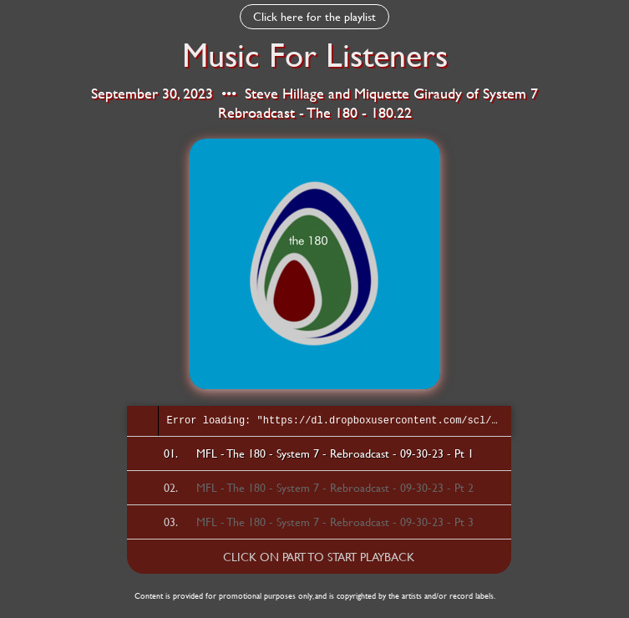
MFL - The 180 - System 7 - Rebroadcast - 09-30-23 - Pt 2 (335, 487)
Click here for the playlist (314, 16)
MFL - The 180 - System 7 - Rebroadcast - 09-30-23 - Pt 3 (335, 521)
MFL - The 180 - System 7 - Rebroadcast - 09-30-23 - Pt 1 (335, 453)
